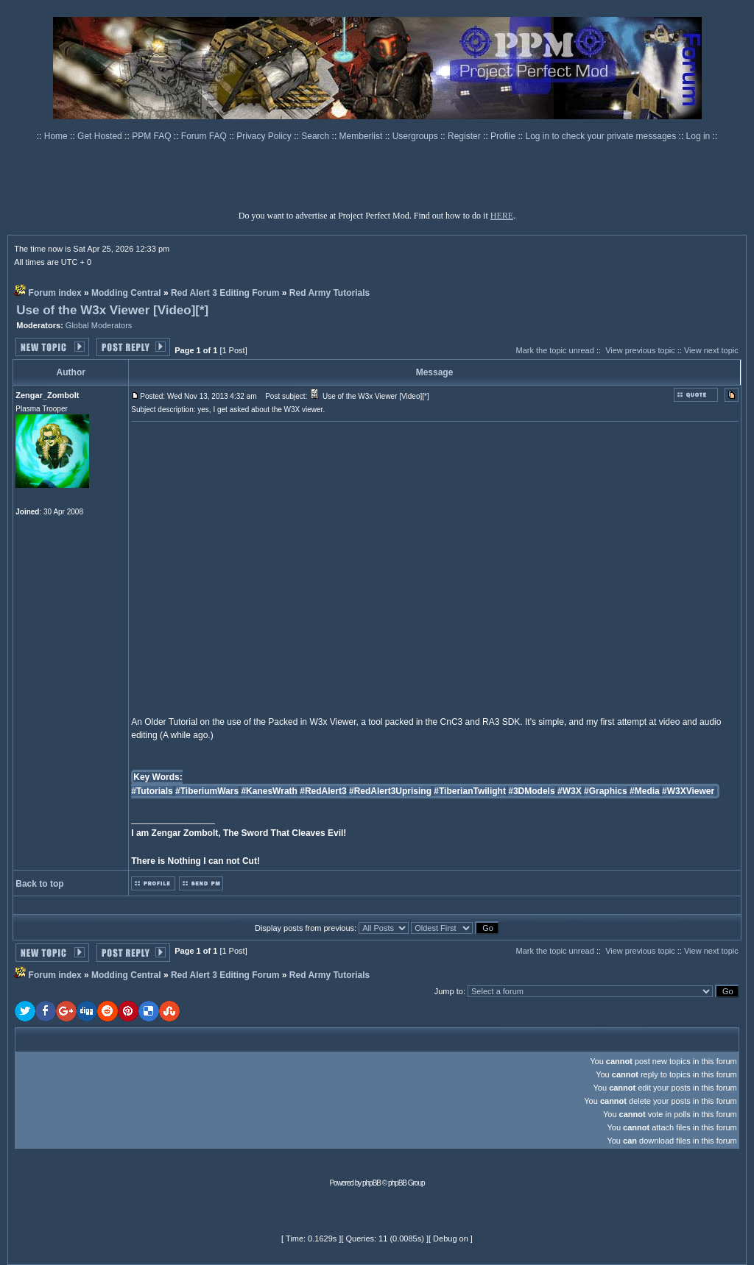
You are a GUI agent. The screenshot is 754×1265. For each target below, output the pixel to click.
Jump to (448, 991)
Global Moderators (99, 325)
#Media (645, 791)
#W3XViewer (688, 791)
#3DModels (531, 791)
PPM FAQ (153, 136)
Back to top (39, 884)
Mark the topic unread (554, 350)
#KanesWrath (269, 791)
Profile (504, 136)
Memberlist (362, 136)
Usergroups (416, 136)
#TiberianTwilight (470, 791)
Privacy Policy (265, 136)
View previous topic (640, 350)
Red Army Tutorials (329, 293)
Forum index (55, 293)
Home (57, 136)
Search (316, 136)
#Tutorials (151, 791)
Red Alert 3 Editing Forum (225, 293)
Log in (698, 136)
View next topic (711, 350)
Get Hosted (100, 136)
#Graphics (605, 791)
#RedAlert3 (323, 791)
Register (465, 136)
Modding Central (126, 293)
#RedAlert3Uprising (390, 791)
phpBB (371, 1183)
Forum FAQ (205, 136)
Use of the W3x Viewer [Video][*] (112, 310)
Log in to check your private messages (601, 136)
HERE (501, 215)
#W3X (569, 791)
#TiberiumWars (207, 791)
